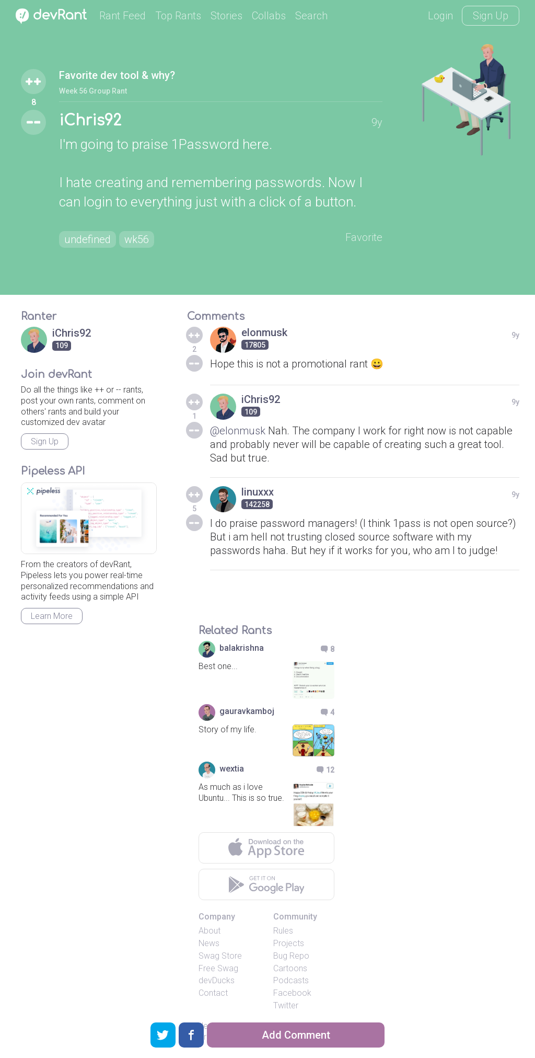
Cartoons (290, 968)
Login (440, 15)
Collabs (269, 15)
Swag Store (220, 956)
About (209, 931)
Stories (226, 15)
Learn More (52, 616)
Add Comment (296, 1035)
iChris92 (90, 120)
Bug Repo (291, 956)
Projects (288, 943)
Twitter (285, 1005)
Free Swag (218, 968)
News (209, 943)
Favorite (363, 237)
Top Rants (178, 15)
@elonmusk (237, 430)
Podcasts (291, 980)
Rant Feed (122, 15)
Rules (283, 931)
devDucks (217, 980)
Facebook (292, 993)
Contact (213, 993)
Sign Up (490, 15)
